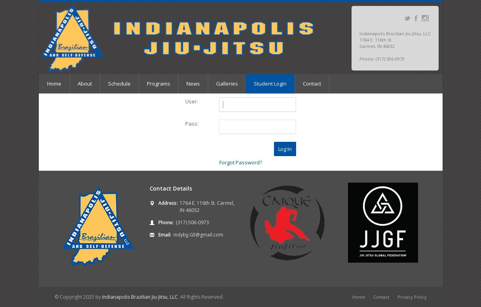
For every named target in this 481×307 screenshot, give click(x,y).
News (193, 83)
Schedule (119, 83)
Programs (158, 83)
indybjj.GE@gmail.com (198, 234)
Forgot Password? (240, 162)
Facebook (416, 18)
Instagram (425, 18)
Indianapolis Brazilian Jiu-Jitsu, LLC (140, 297)
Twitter (407, 18)
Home (54, 83)
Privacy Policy (412, 297)
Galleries (227, 83)
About (85, 83)
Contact (312, 83)
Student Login (270, 83)
